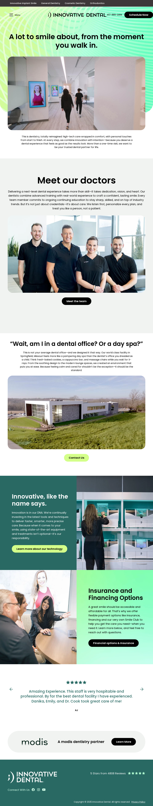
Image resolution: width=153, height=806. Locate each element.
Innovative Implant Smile (23, 3)
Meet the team (77, 301)
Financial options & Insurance (113, 643)
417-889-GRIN (114, 14)
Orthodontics (97, 3)
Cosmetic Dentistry (75, 3)
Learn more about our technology (40, 549)
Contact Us (76, 458)
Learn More (123, 742)
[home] (77, 15)
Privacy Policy (138, 801)
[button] (28, 14)
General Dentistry (50, 3)
